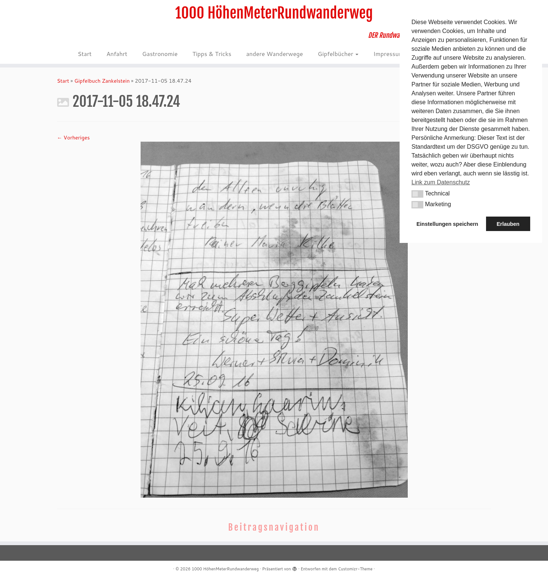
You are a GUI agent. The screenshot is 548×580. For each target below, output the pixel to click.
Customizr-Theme (355, 569)
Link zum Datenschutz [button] (440, 182)
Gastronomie (159, 53)
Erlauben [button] (507, 224)
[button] (417, 194)
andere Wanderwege (274, 53)
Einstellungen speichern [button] (447, 224)
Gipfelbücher (338, 53)
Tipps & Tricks (211, 53)
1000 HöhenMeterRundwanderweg (274, 13)
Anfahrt (116, 53)
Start (84, 53)
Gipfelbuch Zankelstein (101, 81)
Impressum (391, 53)
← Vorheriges (73, 137)
